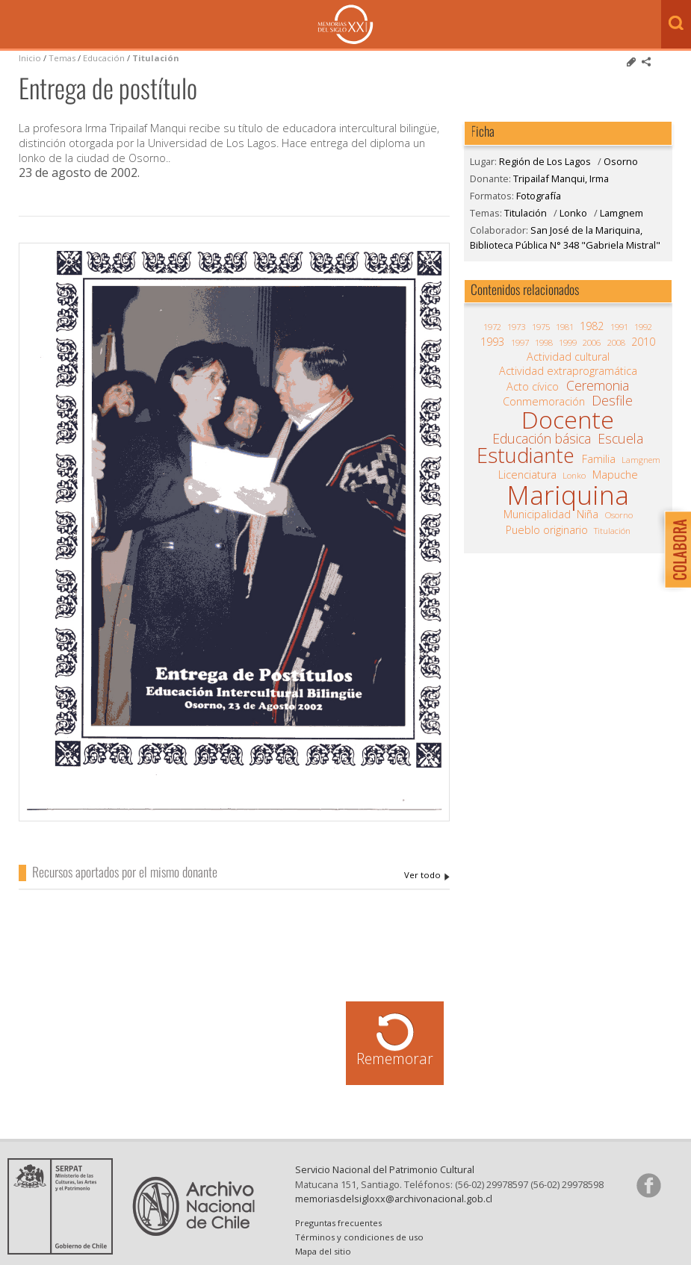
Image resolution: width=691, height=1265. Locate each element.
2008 (616, 342)
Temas (62, 57)
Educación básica (541, 438)
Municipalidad (537, 514)
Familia (599, 459)
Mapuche (615, 475)
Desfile (612, 400)
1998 (544, 342)
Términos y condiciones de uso (359, 1237)
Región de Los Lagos (545, 161)
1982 (592, 326)
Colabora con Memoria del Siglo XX (674, 549)
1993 (492, 342)
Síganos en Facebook (648, 1185)
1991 (619, 326)
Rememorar (394, 1058)
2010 (643, 342)
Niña (587, 514)
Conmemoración (544, 401)
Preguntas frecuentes (338, 1222)
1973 (516, 326)
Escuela (620, 438)
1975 (541, 326)
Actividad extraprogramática (568, 371)
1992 (643, 326)
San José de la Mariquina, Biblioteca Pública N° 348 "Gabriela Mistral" (565, 237)
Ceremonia (597, 385)
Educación (105, 57)
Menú (15, 25)
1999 (568, 342)
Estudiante (525, 455)
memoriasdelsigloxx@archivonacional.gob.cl (393, 1198)
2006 (592, 342)
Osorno (621, 161)
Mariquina (567, 494)
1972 (492, 326)
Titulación (155, 57)
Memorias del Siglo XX (345, 24)
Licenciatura (527, 475)
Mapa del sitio (323, 1251)
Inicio (30, 57)
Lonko (573, 213)
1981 (565, 326)
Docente (567, 419)
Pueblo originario (547, 530)
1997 (520, 342)
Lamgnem (621, 213)
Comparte (646, 62)
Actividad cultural (568, 357)
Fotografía (538, 195)
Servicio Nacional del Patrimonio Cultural (384, 1169)
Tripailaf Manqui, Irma (427, 875)
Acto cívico (532, 387)
